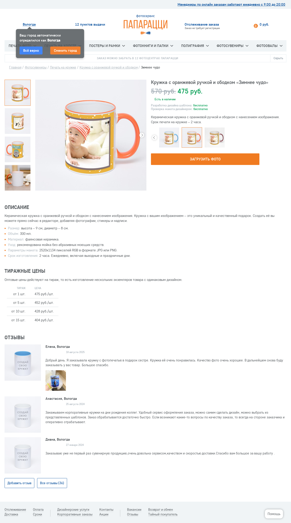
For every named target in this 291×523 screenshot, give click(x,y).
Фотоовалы (269, 45)
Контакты (106, 510)
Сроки (37, 514)
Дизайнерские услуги (73, 510)
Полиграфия (195, 45)
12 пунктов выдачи (90, 24)
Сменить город (65, 50)
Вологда (29, 24)
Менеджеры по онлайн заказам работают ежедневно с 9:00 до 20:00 (231, 4)
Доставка (11, 514)
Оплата (38, 510)
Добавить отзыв (19, 483)
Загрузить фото (205, 159)
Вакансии (134, 510)
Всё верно (31, 50)
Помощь (274, 513)
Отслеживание (15, 510)
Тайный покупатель (163, 514)
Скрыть (278, 58)
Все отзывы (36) (52, 483)
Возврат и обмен (160, 510)
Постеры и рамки (107, 45)
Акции (103, 514)
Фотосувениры (232, 45)
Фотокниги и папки (153, 45)
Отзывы (132, 514)
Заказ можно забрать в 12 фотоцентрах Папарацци (137, 58)
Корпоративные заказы (75, 514)
